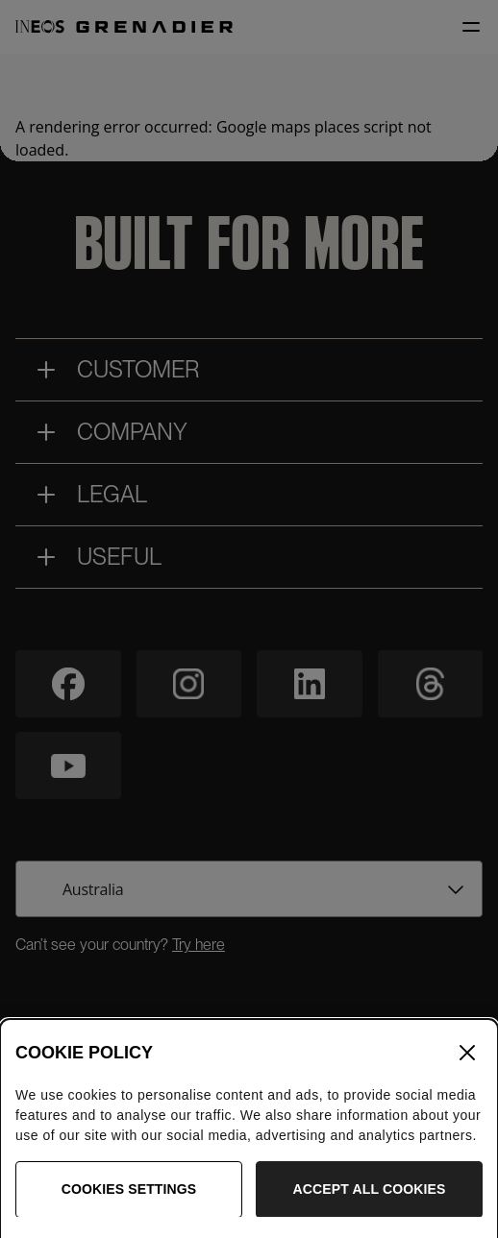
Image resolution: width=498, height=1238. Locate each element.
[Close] (467, 1068)
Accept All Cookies (369, 1203)
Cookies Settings (129, 1203)
